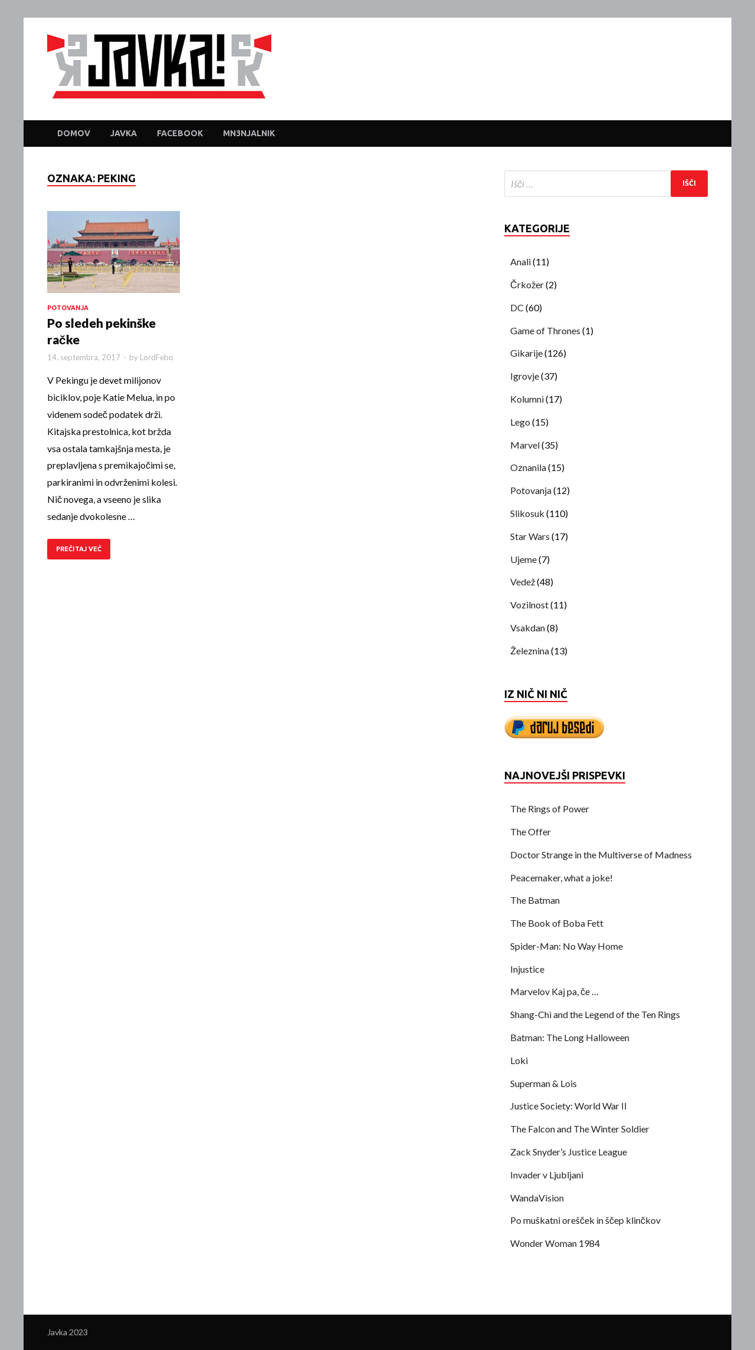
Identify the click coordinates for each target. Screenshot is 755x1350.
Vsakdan (527, 627)
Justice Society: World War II (568, 1105)
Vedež (522, 581)
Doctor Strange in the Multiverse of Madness (601, 854)
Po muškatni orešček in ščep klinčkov (585, 1220)
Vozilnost (529, 604)
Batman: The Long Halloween (569, 1037)
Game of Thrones (545, 330)
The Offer (530, 831)
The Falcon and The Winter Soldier (579, 1128)
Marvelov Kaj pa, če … (554, 991)
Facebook (180, 133)
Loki (519, 1060)
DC (517, 307)
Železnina (529, 650)
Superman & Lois (543, 1083)
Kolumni (527, 398)
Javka (123, 133)
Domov (73, 133)
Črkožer (527, 284)
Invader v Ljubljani (546, 1174)
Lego (520, 421)
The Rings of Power (549, 808)
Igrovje (524, 375)
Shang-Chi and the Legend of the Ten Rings (595, 1014)
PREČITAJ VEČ (78, 548)
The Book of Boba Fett (556, 922)
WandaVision (537, 1197)
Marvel (525, 444)
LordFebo (156, 357)
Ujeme (523, 559)
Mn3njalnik (249, 133)
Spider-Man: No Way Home (566, 945)
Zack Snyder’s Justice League (568, 1151)
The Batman (535, 900)
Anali (520, 261)
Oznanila (528, 467)
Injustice (527, 968)
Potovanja (67, 307)
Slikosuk (527, 513)
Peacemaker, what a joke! (561, 877)
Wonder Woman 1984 (555, 1243)
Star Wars (530, 536)
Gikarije (526, 352)
